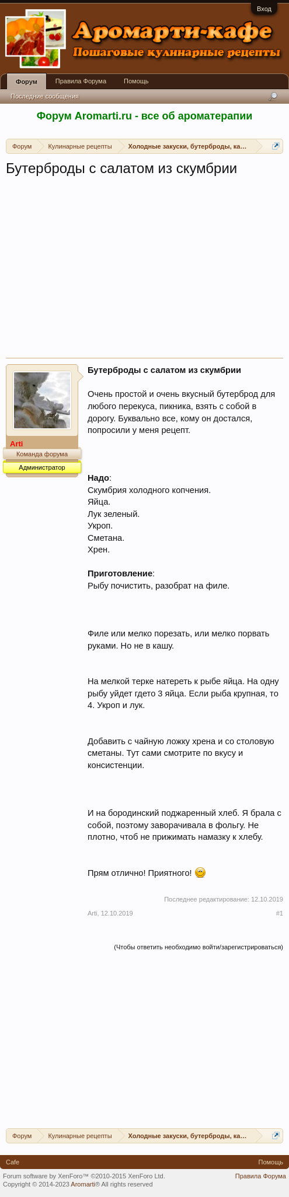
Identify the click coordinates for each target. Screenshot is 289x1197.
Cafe (12, 1162)
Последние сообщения (45, 96)
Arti (93, 913)
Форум (26, 81)
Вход (264, 8)
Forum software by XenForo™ (84, 1176)
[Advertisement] (144, 270)
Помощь (136, 81)
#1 (279, 913)
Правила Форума (80, 81)
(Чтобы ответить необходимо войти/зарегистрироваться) (198, 946)
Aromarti (83, 1184)
